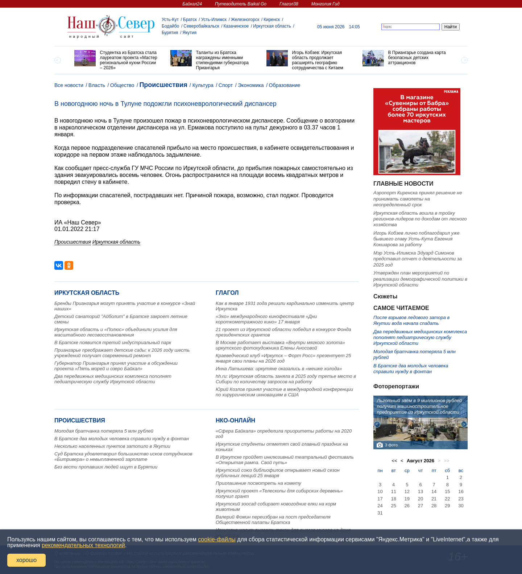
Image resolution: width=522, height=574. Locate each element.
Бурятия (170, 32)
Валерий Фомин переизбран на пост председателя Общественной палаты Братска (273, 519)
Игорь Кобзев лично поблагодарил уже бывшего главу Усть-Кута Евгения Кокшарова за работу (416, 239)
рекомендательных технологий (83, 545)
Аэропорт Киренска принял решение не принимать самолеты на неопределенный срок (417, 198)
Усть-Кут (170, 19)
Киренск (272, 19)
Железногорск (245, 19)
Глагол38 (288, 4)
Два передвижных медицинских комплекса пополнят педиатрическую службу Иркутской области (112, 378)
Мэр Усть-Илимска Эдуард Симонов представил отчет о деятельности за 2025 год (417, 259)
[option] (117, 60)
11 (393, 491)
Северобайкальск (201, 26)
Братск (190, 19)
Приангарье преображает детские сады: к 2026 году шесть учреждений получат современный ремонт (122, 352)
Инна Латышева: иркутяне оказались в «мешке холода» (279, 368)
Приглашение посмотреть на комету (258, 483)
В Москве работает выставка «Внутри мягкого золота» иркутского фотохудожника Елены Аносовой (280, 345)
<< (394, 460)
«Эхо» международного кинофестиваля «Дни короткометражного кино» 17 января (266, 319)
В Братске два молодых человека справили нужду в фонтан (121, 438)
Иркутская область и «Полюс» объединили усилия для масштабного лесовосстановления (115, 332)
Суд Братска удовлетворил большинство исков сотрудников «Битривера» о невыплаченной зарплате (123, 456)
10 (379, 491)
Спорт (226, 85)
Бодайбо (170, 26)
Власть (96, 85)
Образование (285, 85)
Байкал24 (192, 4)
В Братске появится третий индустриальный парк (112, 342)
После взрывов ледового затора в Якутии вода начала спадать (411, 320)
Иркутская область (272, 26)
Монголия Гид (325, 4)
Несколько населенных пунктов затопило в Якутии (112, 446)
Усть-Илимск (214, 19)
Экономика (251, 85)
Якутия (189, 32)
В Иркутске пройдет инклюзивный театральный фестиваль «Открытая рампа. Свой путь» (285, 459)
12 (407, 491)
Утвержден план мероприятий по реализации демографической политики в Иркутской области (420, 279)
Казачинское (236, 26)
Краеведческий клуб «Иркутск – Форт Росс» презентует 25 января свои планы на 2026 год (283, 358)
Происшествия (163, 84)
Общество (122, 85)
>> (447, 460)
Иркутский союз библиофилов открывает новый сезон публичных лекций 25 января (278, 472)
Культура (203, 85)
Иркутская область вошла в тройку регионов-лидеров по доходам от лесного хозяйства (420, 219)
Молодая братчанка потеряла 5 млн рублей (103, 431)
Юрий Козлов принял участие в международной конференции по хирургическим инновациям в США (284, 392)
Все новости (68, 85)
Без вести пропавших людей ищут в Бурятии (105, 467)
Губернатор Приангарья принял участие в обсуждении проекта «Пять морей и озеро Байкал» (116, 365)
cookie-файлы (216, 539)
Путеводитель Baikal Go (240, 4)
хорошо (26, 560)
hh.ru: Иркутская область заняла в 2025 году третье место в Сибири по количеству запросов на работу (286, 378)
